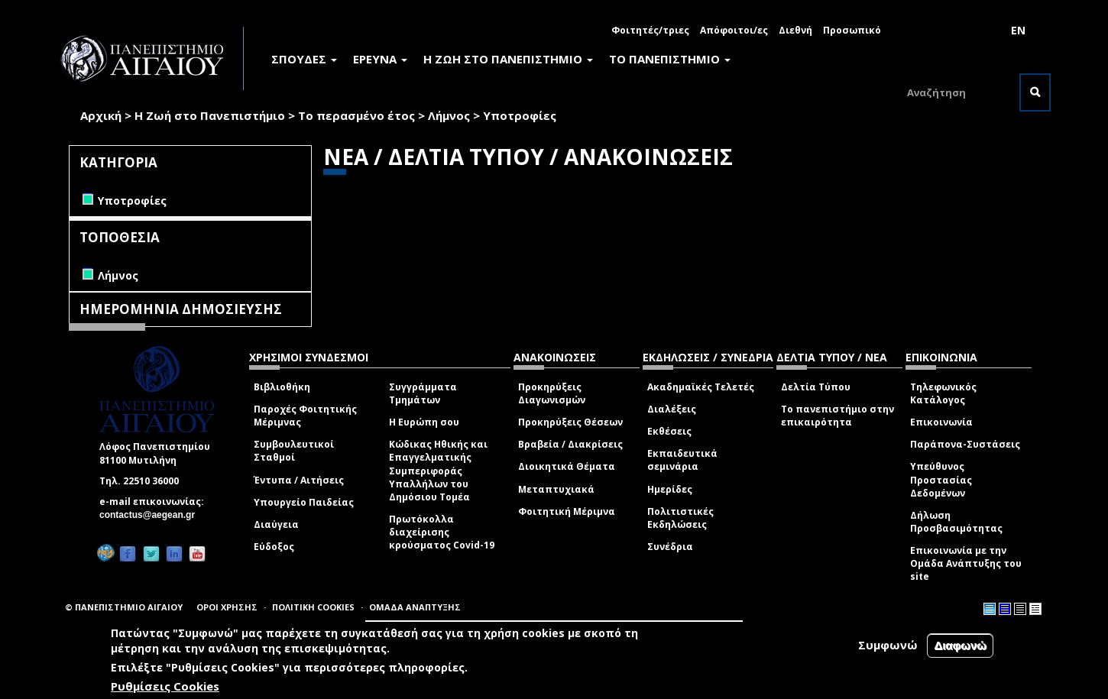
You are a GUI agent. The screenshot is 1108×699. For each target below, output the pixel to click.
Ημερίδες (669, 489)
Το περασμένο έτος (356, 115)
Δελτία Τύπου (815, 386)
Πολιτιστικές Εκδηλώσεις (680, 518)
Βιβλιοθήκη (282, 386)
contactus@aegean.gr (151, 515)
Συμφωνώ (888, 644)
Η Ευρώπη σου (424, 422)
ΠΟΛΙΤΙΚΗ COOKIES (313, 607)
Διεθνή (795, 30)
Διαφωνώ (960, 645)
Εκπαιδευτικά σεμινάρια (682, 460)
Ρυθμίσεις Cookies (165, 686)
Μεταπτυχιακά (556, 489)
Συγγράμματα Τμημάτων (423, 393)
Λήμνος (449, 115)
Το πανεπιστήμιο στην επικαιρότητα (837, 416)
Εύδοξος (274, 546)
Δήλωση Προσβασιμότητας (956, 522)
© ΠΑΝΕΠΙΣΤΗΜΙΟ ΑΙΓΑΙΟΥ (124, 607)
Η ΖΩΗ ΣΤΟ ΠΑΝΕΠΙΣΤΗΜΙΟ (508, 58)
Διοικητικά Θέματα (566, 466)
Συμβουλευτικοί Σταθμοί (294, 451)
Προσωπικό (852, 30)
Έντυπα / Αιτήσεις (299, 480)
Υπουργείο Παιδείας (304, 502)
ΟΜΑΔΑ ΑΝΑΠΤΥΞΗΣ (415, 607)
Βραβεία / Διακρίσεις (570, 444)
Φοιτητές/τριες (650, 30)
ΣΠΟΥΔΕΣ (304, 58)
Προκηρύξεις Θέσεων (570, 422)
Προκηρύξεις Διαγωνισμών (551, 393)
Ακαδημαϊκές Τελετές (700, 386)
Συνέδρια (670, 546)
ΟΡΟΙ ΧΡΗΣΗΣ (227, 607)
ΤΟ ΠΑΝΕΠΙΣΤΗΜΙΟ (670, 58)
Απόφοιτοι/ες (734, 30)
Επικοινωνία (941, 422)
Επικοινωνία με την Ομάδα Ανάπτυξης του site (966, 563)
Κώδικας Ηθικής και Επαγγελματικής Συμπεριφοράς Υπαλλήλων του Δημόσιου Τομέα (438, 470)
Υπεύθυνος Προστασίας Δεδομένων (941, 479)
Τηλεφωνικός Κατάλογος (943, 393)
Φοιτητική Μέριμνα (566, 511)
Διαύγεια (276, 524)
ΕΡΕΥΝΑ (380, 58)
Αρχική (100, 115)
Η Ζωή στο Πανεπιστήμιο (209, 115)
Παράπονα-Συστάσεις (965, 444)
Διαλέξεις (671, 409)
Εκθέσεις (669, 431)
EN (1018, 30)
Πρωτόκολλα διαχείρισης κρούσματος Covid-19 (441, 532)
